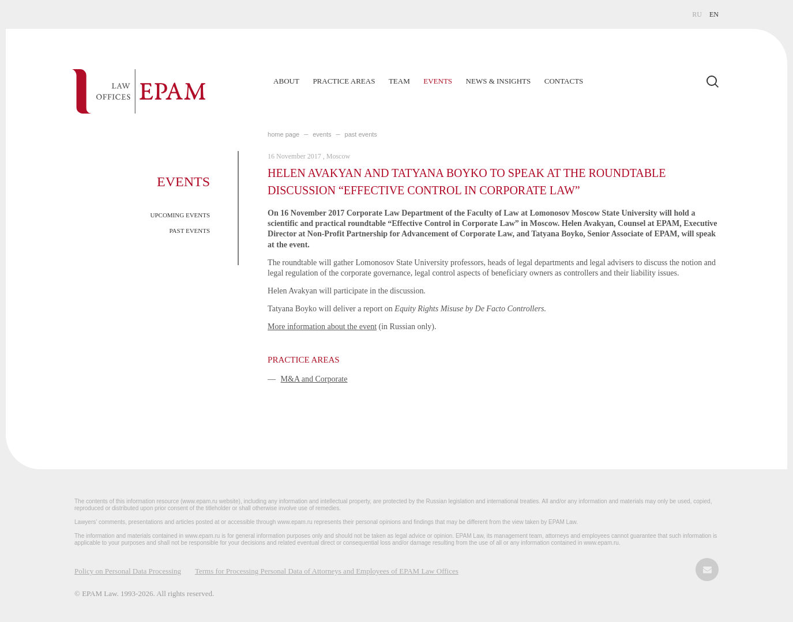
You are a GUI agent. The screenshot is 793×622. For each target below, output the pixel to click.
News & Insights (498, 81)
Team (399, 81)
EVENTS (322, 134)
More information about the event (322, 326)
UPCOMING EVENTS (181, 215)
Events (437, 81)
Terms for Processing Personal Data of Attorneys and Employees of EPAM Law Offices (326, 571)
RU (697, 14)
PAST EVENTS (189, 230)
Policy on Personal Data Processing (127, 571)
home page (283, 134)
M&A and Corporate (314, 379)
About (286, 81)
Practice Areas (344, 81)
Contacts (564, 81)
